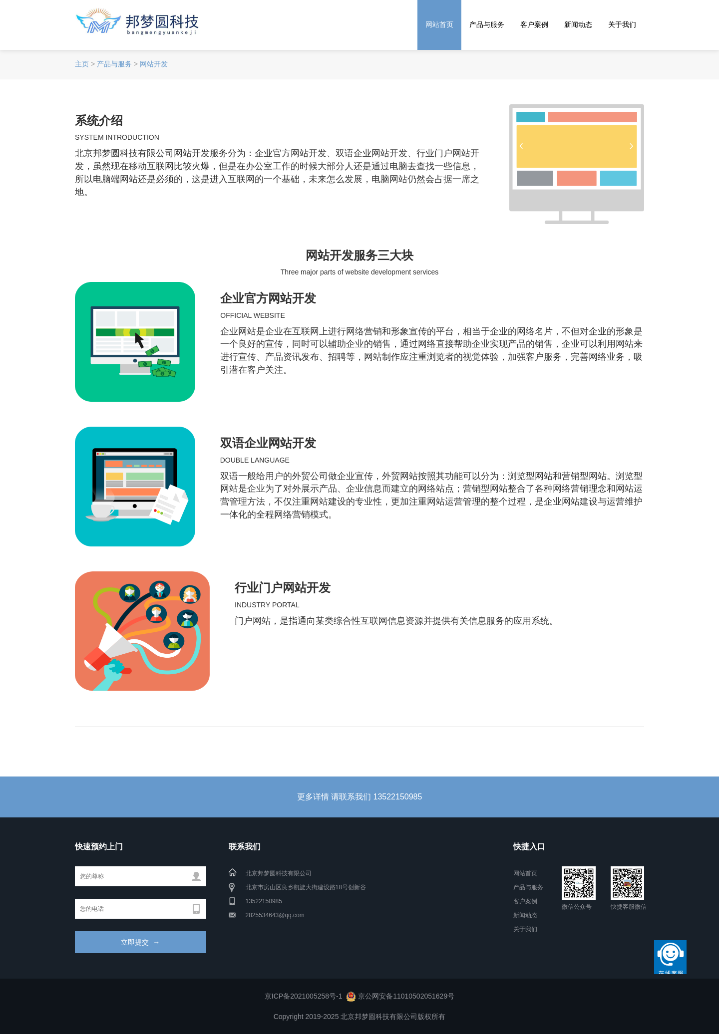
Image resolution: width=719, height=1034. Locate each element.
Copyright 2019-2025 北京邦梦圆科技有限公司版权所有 (360, 1017)
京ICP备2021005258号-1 (304, 996)
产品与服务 (486, 24)
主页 (82, 64)
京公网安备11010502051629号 (406, 996)
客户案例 (534, 24)
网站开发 (154, 64)
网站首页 (439, 24)
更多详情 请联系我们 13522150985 (359, 796)
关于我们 (622, 24)
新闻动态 (578, 24)
